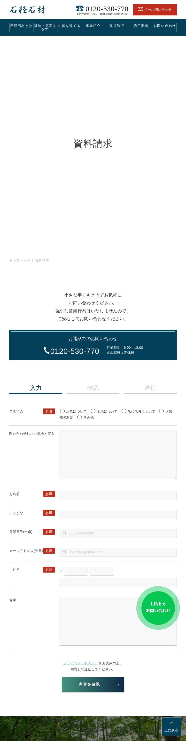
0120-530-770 (102, 10)
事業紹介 (93, 26)
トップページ (19, 260)
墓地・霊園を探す (45, 27)
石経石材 (27, 10)
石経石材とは (21, 26)
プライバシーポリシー (80, 663)
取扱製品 (116, 26)
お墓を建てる (69, 26)
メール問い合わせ (155, 10)
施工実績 (140, 26)
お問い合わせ (165, 26)
